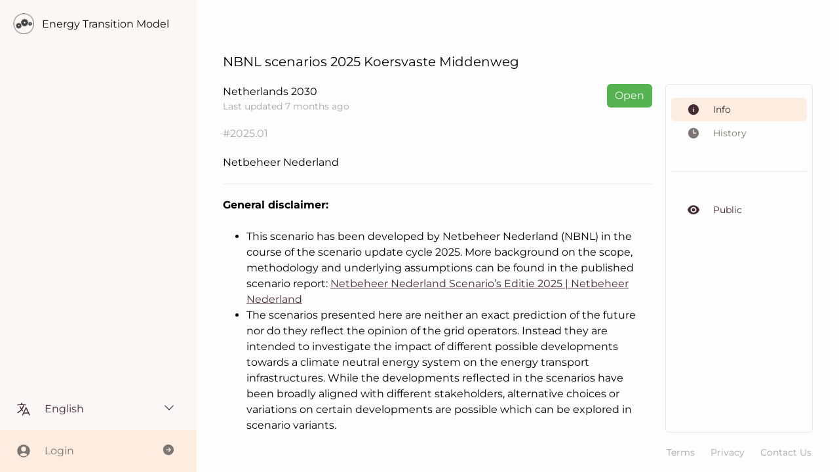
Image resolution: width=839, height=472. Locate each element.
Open (629, 95)
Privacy (728, 452)
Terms (681, 452)
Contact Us (785, 452)
